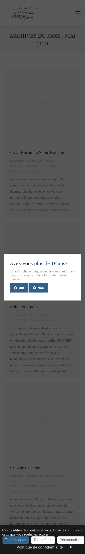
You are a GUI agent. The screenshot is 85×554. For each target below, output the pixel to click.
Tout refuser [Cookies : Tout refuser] (43, 540)
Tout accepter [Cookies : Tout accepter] (16, 540)
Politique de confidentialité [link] (40, 547)
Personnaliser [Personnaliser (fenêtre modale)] (71, 540)
